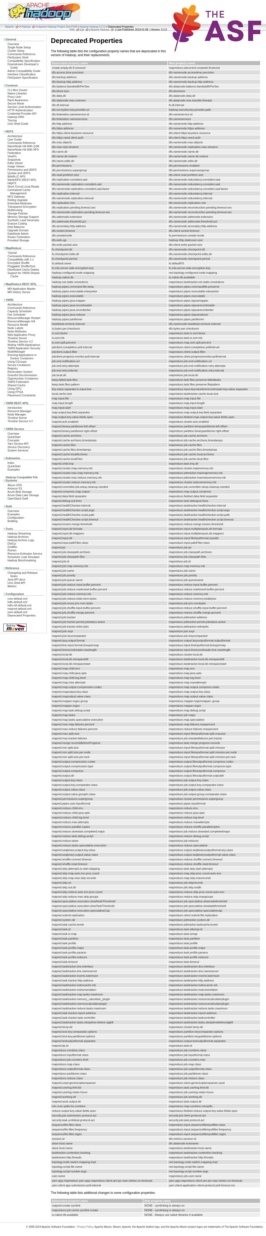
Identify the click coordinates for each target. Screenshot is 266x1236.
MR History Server (18, 292)
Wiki (72, 29)
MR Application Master (21, 288)
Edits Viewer (15, 163)
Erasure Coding (17, 223)
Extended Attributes (19, 203)
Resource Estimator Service (24, 553)
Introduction (14, 407)
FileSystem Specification (22, 77)
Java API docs (16, 579)
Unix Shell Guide (17, 123)
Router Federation (18, 237)
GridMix (12, 546)
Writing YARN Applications (23, 344)
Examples (13, 469)
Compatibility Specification (23, 60)
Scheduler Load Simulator (23, 557)
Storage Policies (17, 213)
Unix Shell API (16, 582)
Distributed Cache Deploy (23, 269)
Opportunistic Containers (22, 378)
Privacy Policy (85, 1226)
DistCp (11, 543)
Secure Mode (15, 103)
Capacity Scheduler (19, 311)
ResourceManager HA (21, 321)
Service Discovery (18, 447)
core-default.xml (17, 598)
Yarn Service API (17, 443)
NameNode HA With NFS (23, 149)
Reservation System (20, 371)
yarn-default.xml (17, 612)
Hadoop (25, 26)
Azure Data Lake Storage (23, 495)
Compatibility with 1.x (20, 259)
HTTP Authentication (20, 110)
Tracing (12, 120)
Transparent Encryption (21, 206)
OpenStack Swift (17, 498)
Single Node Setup (19, 47)
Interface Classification (21, 74)
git (82, 29)
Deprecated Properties (21, 615)
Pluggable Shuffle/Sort (21, 266)
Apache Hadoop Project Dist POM (57, 26)
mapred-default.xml (19, 608)
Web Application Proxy (21, 334)
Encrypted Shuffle (18, 262)
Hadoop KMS (15, 116)
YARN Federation (18, 381)
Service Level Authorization (24, 106)
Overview (13, 44)
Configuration (15, 517)
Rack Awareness (17, 100)
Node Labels (15, 328)
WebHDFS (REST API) (21, 179)
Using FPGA (15, 391)
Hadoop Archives (18, 536)
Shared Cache (16, 385)
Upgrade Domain (18, 230)
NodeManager (16, 351)
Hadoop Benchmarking (21, 560)
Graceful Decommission (22, 375)
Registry (12, 368)
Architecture (14, 136)
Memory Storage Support (23, 216)
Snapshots (14, 159)
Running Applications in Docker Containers (22, 356)
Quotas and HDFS (18, 173)
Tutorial (12, 252)
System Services (17, 450)
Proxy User (14, 96)
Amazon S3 (14, 488)
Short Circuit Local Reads (23, 186)
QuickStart (14, 436)
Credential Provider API (22, 113)
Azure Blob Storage (19, 491)
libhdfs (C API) (16, 176)
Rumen (12, 550)
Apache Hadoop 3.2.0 (92, 26)
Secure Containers (19, 365)
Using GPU (14, 388)
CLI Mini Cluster (17, 90)
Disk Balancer (16, 226)
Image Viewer (16, 166)
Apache (9, 26)
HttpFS (11, 183)
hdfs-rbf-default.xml (19, 605)
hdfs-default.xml (17, 602)
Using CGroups (17, 361)
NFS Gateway (16, 196)
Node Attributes (17, 331)
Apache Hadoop (100, 29)
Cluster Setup (16, 50)
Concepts (13, 440)
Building (12, 521)
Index (10, 462)
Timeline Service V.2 (20, 341)
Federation (14, 152)
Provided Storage (18, 240)
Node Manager (16, 414)
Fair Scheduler (16, 314)
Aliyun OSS (14, 485)
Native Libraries (17, 93)
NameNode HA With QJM (23, 146)
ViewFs (12, 156)
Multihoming (14, 210)
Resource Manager (19, 411)
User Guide (14, 139)
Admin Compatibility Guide (24, 70)
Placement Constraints (21, 395)
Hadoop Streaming (19, 533)
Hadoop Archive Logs (20, 540)
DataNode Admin (18, 233)
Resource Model (17, 324)
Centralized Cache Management (18, 191)
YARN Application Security (23, 348)
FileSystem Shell (17, 57)
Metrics (12, 586)
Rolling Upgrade (17, 200)
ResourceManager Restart (23, 317)
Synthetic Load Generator (23, 220)
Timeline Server (17, 338)
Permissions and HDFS (22, 169)
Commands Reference (21, 54)
